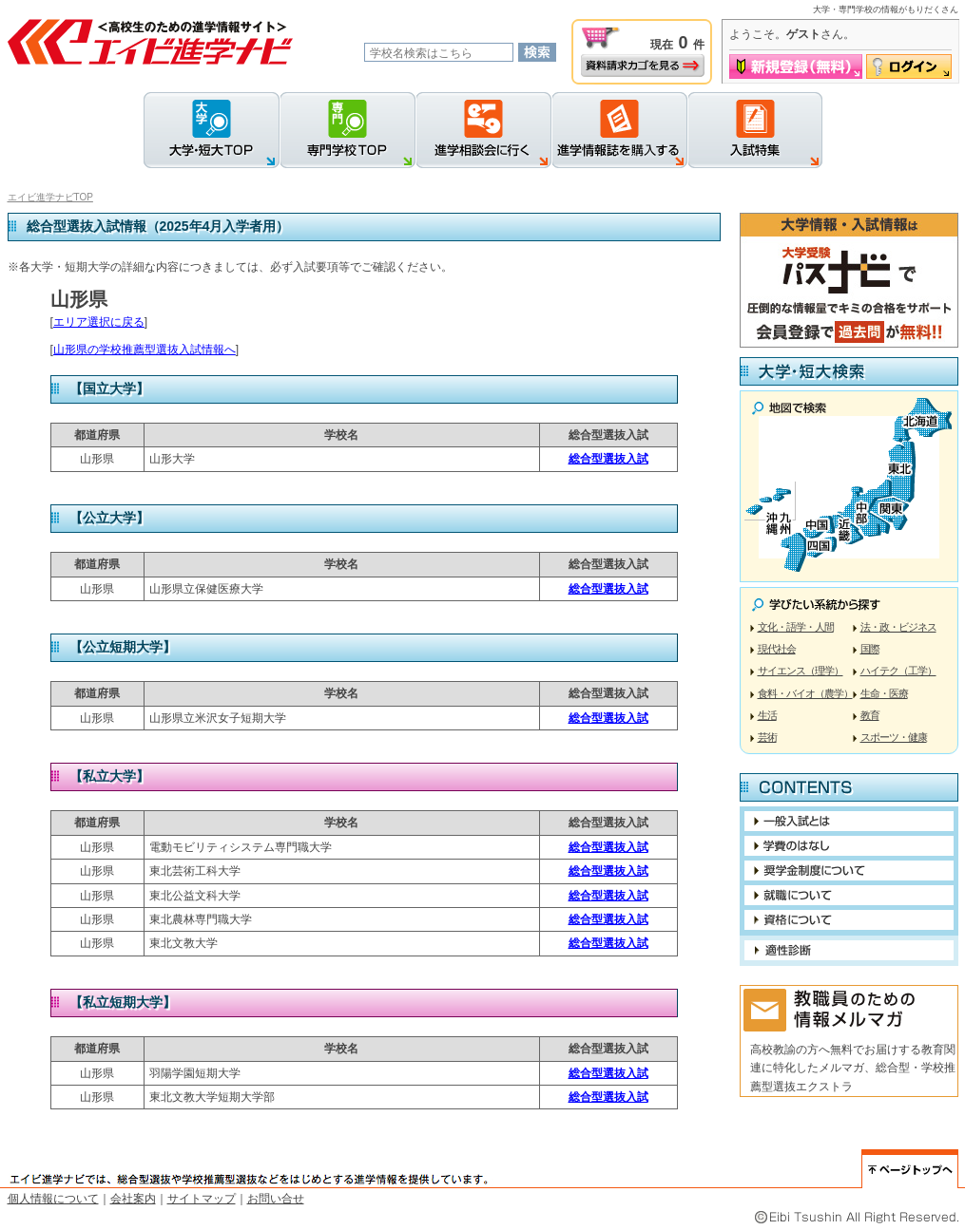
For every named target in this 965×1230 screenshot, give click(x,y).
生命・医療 (884, 693)
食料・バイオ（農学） (805, 693)
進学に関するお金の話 (849, 846)
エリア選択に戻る (99, 322)
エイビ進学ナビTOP (50, 197)
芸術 (767, 737)
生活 (767, 715)
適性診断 (849, 950)
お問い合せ (275, 1198)
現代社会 (777, 648)
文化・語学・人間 (796, 627)
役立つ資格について (849, 920)
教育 (869, 715)
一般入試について (849, 821)
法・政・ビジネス (898, 627)
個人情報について (53, 1198)
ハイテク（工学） (898, 670)
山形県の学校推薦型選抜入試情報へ (144, 349)
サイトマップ (201, 1198)
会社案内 (133, 1198)
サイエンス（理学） (800, 670)
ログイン (909, 66)
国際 (869, 648)
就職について (849, 895)
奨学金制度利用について (849, 870)
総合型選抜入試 (608, 458)
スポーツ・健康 (893, 737)
